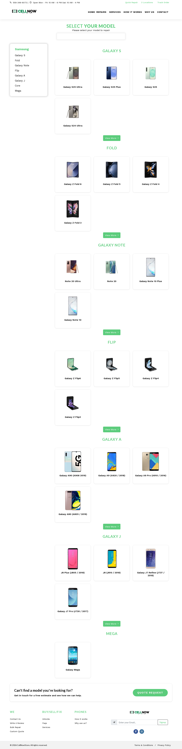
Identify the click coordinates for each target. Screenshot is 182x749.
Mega (18, 90)
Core (17, 85)
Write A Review (17, 723)
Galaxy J (20, 80)
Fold (17, 60)
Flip (17, 70)
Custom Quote (17, 731)
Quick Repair (131, 2)
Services (46, 727)
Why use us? (81, 723)
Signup (163, 722)
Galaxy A (20, 75)
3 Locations (147, 2)
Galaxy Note (22, 65)
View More (112, 138)
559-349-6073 (20, 2)
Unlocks (46, 719)
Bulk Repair (15, 727)
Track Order (163, 2)
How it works (81, 719)
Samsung (22, 49)
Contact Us (15, 719)
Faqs (44, 723)
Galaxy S (20, 55)
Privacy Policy (164, 745)
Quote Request (150, 692)
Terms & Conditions (143, 745)
